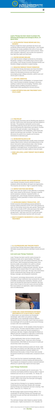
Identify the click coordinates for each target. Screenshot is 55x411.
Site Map (29, 408)
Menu (28, 10)
